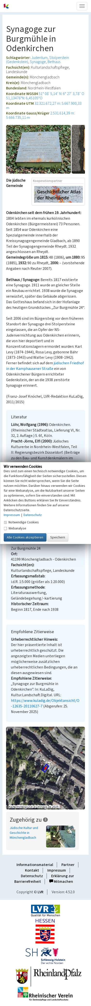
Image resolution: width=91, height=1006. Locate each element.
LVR (40, 892)
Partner (67, 864)
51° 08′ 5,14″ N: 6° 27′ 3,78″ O (61, 93)
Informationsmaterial (35, 864)
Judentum (39, 57)
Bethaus (54, 62)
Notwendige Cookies (21, 522)
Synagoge (38, 62)
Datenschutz (32, 876)
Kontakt (32, 870)
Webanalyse (15, 528)
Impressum (56, 870)
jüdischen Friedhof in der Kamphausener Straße (45, 365)
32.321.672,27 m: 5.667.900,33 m (44, 106)
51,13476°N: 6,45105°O (24, 98)
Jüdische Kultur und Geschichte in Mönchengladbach (24, 833)
